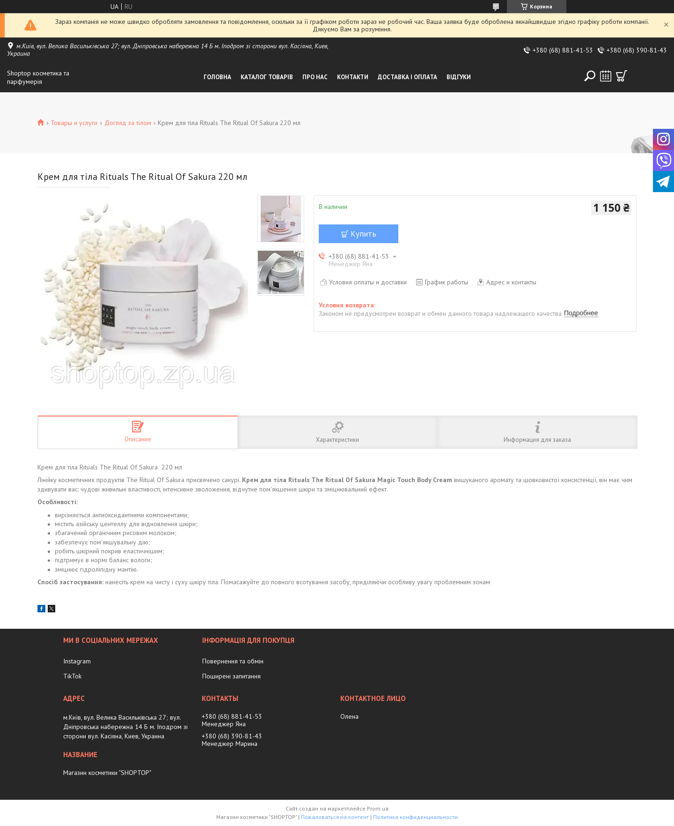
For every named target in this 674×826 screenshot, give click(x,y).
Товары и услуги (74, 123)
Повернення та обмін (233, 661)
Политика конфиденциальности (415, 816)
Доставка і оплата (407, 77)
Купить (363, 234)
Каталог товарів (267, 77)
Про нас (315, 77)
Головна (217, 77)
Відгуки (459, 77)
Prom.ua (377, 808)
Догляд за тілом (127, 123)
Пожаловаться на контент (335, 816)
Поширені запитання (231, 676)
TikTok (72, 676)
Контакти (352, 77)
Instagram (77, 661)
